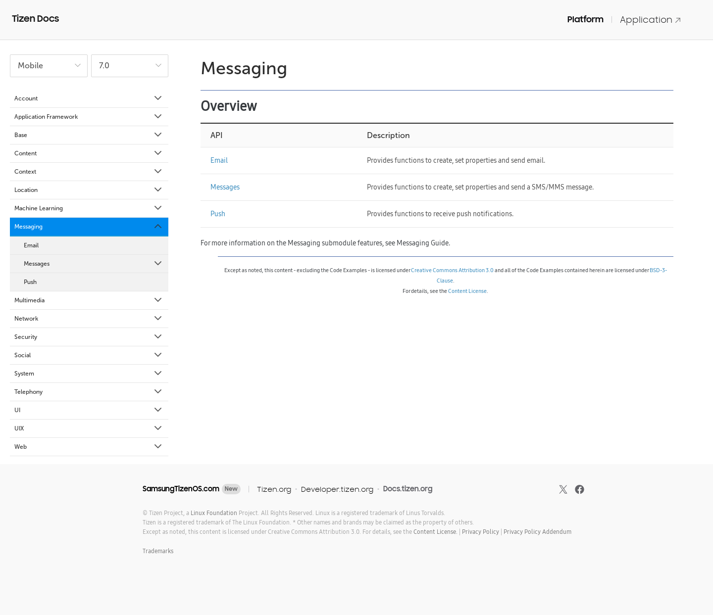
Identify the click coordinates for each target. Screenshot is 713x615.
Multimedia (88, 300)
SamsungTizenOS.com (181, 488)
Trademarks (158, 551)
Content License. (435, 531)
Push (30, 282)
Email (31, 245)
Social (88, 355)
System (88, 373)
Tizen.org (274, 489)
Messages (93, 264)
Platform (585, 19)
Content (88, 153)
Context (88, 172)
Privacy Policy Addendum (537, 531)
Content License (467, 291)
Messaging (88, 227)
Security (88, 337)
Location (88, 190)
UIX (88, 428)
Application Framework (88, 117)
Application (650, 19)
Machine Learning (88, 208)
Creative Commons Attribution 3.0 (452, 270)
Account (88, 98)
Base (88, 135)
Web (88, 447)
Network (88, 319)
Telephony (88, 392)
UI (88, 410)
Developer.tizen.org (337, 489)
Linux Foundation (214, 513)
